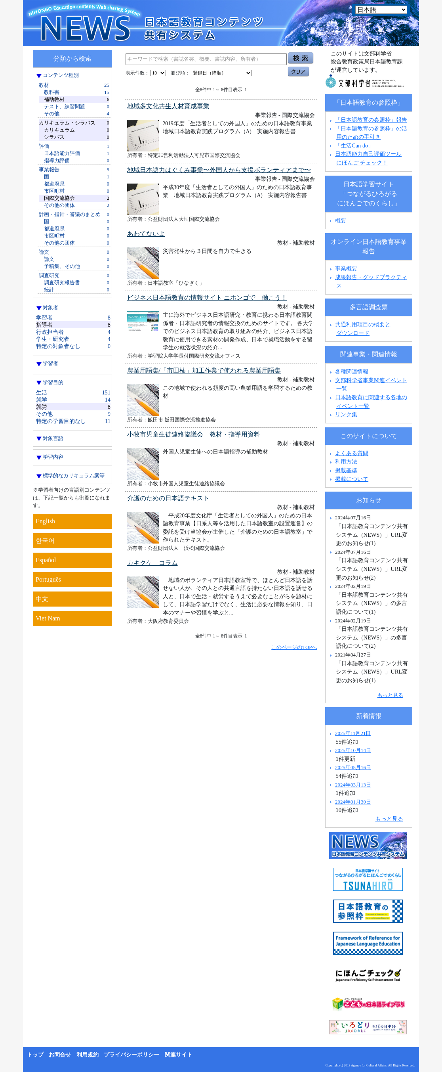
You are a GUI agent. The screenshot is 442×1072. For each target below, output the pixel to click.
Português (48, 579)
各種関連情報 (348, 371)
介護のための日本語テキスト (168, 498)
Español (46, 560)
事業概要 (346, 268)
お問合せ (60, 1055)
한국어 (45, 540)
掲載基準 (346, 470)
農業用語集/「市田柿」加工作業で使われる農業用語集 (204, 370)
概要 (340, 220)
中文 (42, 598)
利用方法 (346, 461)
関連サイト (178, 1055)
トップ (35, 1055)
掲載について (351, 479)
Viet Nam (48, 618)
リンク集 (346, 414)
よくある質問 (351, 453)
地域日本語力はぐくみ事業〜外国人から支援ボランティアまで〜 (219, 170)
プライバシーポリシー (131, 1055)
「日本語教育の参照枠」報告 (371, 120)
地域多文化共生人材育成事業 (168, 106)
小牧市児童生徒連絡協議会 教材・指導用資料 (193, 434)
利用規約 (87, 1055)
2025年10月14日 (353, 750)
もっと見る (390, 695)
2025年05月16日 (353, 767)
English (45, 521)
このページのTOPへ (294, 647)
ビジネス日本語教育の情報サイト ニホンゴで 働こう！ (207, 297)
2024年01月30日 (353, 802)
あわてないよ (146, 233)
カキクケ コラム (152, 562)
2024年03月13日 (353, 785)
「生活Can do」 (354, 145)
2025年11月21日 (353, 733)
